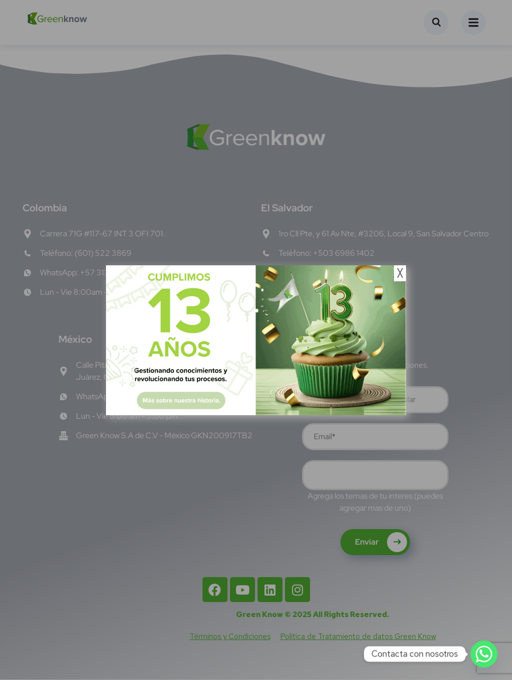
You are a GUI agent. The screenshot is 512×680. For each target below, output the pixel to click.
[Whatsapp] (484, 654)
